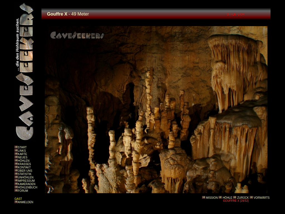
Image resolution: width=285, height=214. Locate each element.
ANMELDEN (25, 202)
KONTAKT (24, 167)
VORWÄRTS (261, 197)
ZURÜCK (243, 197)
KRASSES (24, 164)
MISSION (212, 197)
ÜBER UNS (25, 170)
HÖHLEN (24, 160)
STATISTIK (24, 174)
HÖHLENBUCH (27, 187)
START (22, 147)
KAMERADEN (26, 184)
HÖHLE (227, 197)
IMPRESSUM (26, 180)
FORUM (23, 190)
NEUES (22, 157)
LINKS (22, 150)
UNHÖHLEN (25, 177)
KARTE (22, 154)
